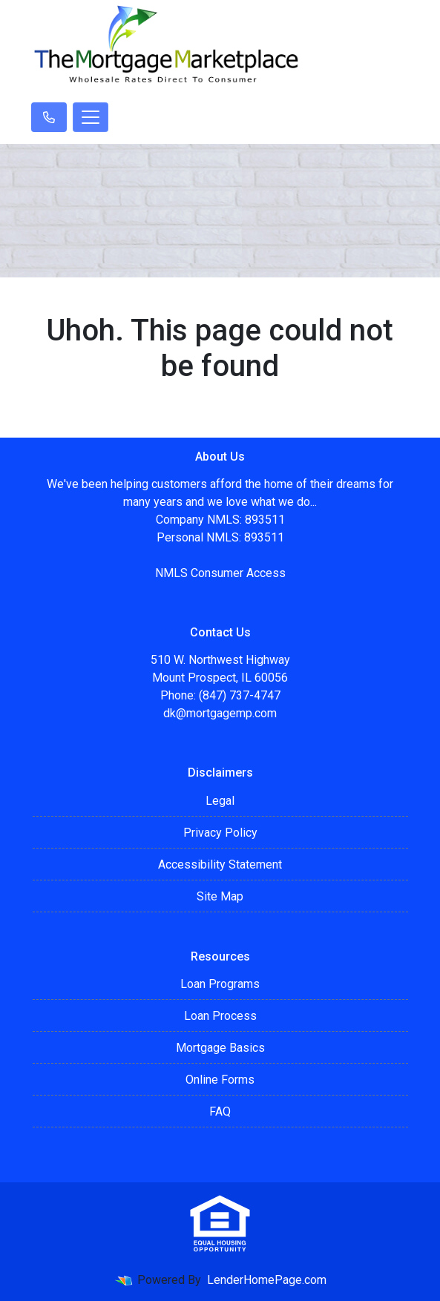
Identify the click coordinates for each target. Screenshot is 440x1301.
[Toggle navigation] (90, 117)
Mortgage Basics (220, 1048)
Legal (220, 801)
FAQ (220, 1111)
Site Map (220, 896)
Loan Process (220, 1016)
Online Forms (220, 1080)
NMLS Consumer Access (220, 573)
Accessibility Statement (220, 864)
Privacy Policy (220, 833)
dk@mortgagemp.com (220, 713)
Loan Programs (220, 984)
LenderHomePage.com (266, 1280)
